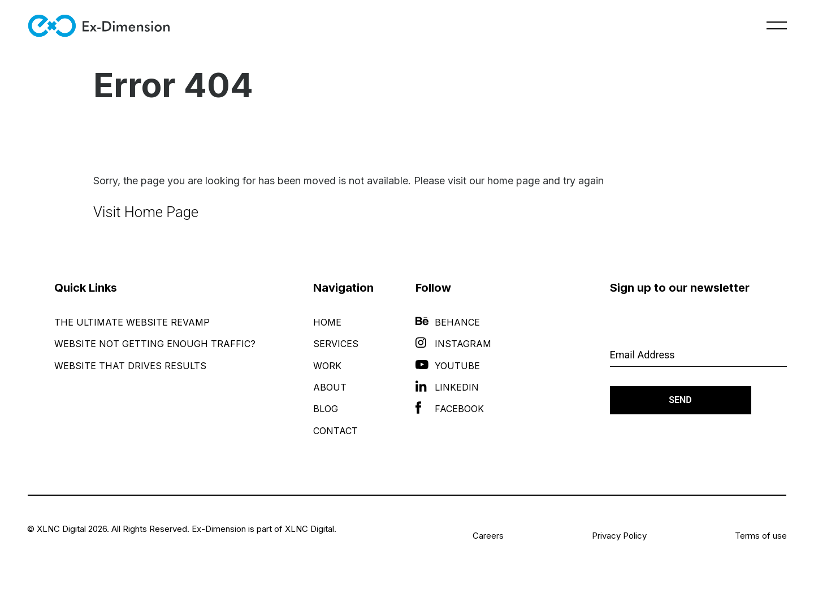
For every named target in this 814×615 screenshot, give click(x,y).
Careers (488, 535)
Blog (325, 408)
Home (327, 322)
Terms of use (761, 535)
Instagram (453, 343)
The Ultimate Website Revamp (132, 322)
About (330, 387)
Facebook (449, 408)
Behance (447, 322)
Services (335, 343)
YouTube (447, 365)
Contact (335, 430)
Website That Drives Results (130, 365)
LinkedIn (447, 387)
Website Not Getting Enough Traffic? (155, 343)
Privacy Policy (619, 535)
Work (327, 365)
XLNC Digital (309, 528)
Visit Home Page (145, 211)
